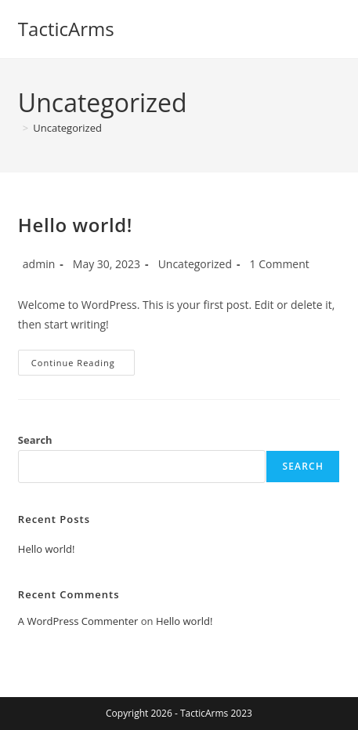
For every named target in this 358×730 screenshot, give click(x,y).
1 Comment (279, 263)
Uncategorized (67, 128)
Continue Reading (83, 365)
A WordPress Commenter (78, 621)
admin (39, 263)
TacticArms (66, 29)
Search (35, 440)
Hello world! (75, 225)
